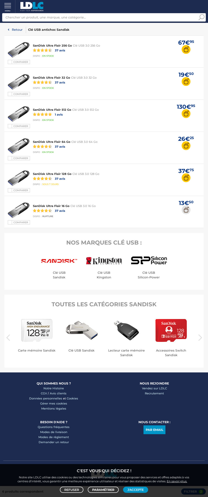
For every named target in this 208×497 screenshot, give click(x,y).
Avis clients (58, 393)
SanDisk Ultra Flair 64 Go (51, 141)
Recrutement (154, 393)
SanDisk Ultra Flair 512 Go (52, 109)
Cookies (72, 398)
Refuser (71, 490)
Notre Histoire (53, 388)
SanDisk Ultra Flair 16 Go (51, 206)
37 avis (49, 50)
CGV (44, 393)
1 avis (48, 114)
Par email (154, 430)
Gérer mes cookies (53, 403)
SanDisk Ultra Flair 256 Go (52, 45)
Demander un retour (54, 442)
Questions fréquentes (54, 427)
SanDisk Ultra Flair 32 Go (51, 77)
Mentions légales (53, 408)
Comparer (20, 61)
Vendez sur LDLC (154, 388)
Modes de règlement (53, 437)
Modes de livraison (53, 432)
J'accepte (135, 490)
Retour (17, 30)
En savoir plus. (177, 480)
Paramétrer (103, 490)
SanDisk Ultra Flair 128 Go (52, 174)
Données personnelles (45, 398)
